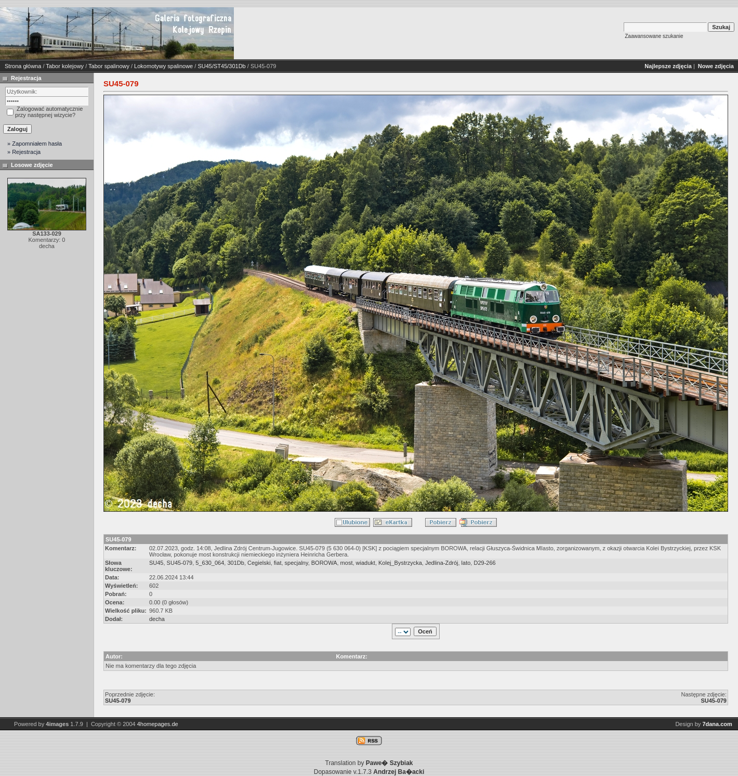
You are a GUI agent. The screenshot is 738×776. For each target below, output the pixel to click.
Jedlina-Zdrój (441, 563)
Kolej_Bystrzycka (400, 563)
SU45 (156, 563)
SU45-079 (180, 563)
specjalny (296, 563)
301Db (235, 563)
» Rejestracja (24, 152)
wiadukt (365, 563)
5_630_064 (209, 563)
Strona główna (23, 66)
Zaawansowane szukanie (654, 36)
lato (466, 563)
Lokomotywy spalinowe (163, 66)
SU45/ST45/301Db (221, 66)
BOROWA (324, 563)
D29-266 (484, 563)
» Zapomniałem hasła (34, 143)
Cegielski (259, 563)
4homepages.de (157, 724)
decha (157, 619)
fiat (278, 563)
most (346, 563)
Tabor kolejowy (65, 66)
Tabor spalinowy (108, 66)
